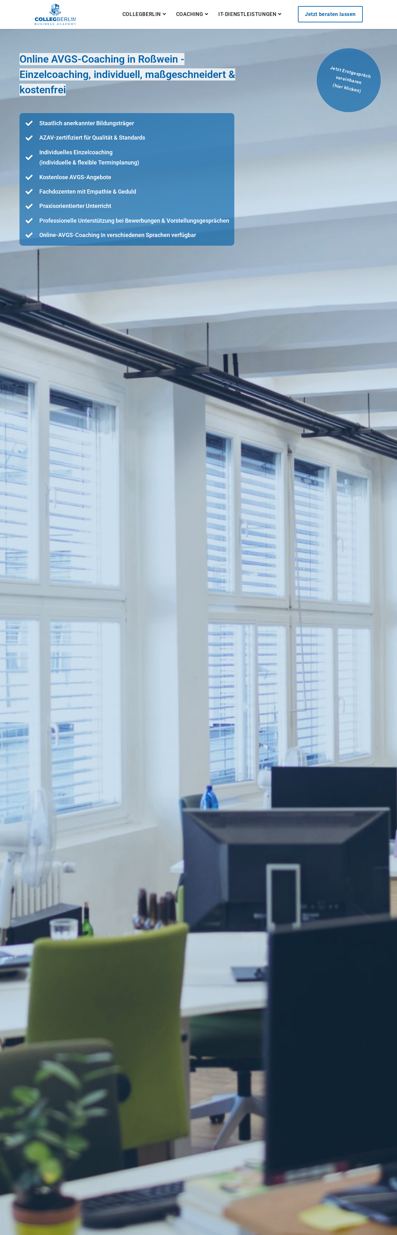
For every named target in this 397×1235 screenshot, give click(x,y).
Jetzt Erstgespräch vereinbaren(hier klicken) (350, 79)
